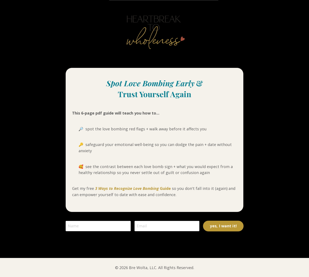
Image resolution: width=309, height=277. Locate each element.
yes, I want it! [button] (223, 225)
